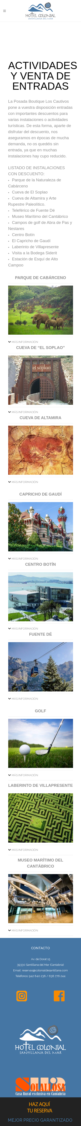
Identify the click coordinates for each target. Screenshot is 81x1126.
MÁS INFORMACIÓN (25, 342)
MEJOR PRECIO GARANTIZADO (40, 1120)
